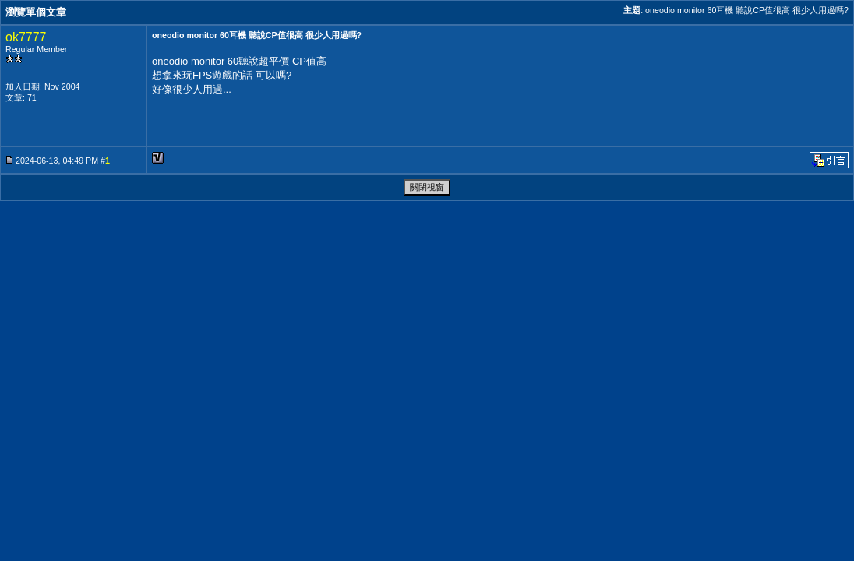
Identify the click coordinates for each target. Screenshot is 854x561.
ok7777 (26, 37)
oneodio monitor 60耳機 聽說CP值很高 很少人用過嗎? (747, 10)
